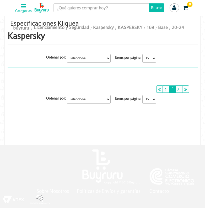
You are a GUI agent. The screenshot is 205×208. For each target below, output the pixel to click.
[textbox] (108, 7)
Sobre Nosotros (52, 191)
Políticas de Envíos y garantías (109, 191)
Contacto (159, 191)
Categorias (23, 11)
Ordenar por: (56, 57)
